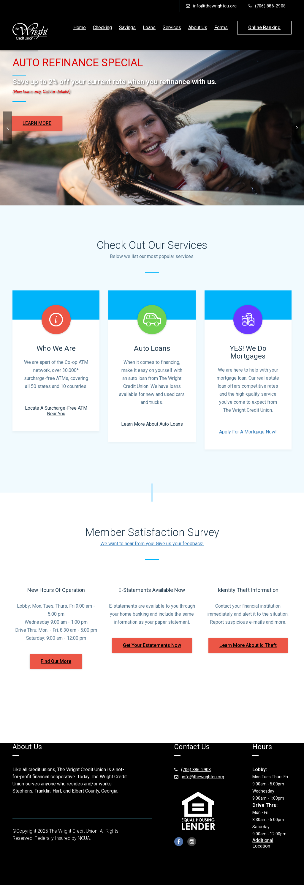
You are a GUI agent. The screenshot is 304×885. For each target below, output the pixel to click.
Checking (102, 27)
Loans (149, 27)
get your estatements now (152, 645)
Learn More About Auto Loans (152, 424)
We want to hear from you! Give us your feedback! (152, 543)
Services (172, 27)
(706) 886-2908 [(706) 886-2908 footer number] (192, 769)
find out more (56, 661)
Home (79, 27)
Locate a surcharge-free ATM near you (56, 410)
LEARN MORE (28, 123)
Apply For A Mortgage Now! (248, 432)
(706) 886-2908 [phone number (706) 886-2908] (267, 6)
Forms (221, 27)
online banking (264, 27)
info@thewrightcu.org (211, 6)
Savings (127, 27)
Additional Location (262, 843)
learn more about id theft (248, 645)
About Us (197, 27)
